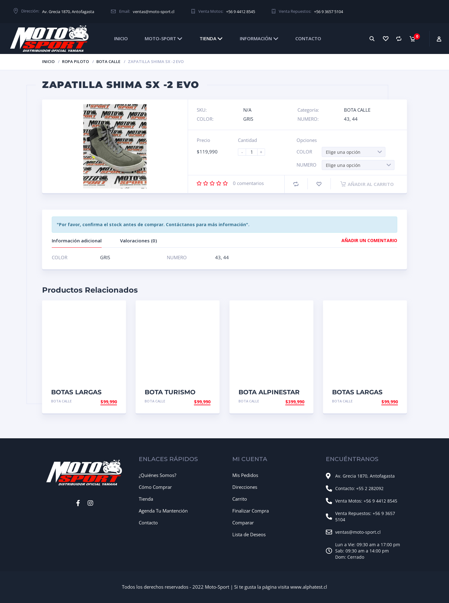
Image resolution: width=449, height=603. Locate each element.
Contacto (148, 522)
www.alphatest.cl (308, 587)
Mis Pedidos (245, 475)
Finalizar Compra (250, 511)
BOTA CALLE (108, 61)
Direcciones (244, 487)
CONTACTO (308, 38)
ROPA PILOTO (75, 61)
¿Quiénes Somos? (157, 475)
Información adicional (77, 240)
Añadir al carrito (367, 184)
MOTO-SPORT (160, 38)
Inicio (48, 61)
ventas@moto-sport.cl (153, 11)
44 (355, 119)
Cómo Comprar (155, 487)
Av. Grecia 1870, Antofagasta (68, 11)
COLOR (304, 151)
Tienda (146, 499)
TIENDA (208, 38)
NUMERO (306, 165)
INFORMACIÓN (256, 38)
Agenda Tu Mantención (163, 511)
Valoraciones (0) (138, 240)
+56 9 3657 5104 (328, 11)
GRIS (248, 119)
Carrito (239, 499)
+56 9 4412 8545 (240, 11)
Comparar (243, 522)
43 (347, 119)
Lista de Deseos (249, 534)
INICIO (121, 38)
